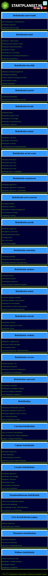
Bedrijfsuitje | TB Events (9, 479)
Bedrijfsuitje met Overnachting (10, 303)
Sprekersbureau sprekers (9, 278)
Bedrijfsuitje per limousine (9, 366)
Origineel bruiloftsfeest (8, 83)
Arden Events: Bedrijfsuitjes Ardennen (13, 501)
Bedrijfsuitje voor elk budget (10, 118)
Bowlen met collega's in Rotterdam (12, 391)
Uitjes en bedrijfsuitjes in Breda (11, 419)
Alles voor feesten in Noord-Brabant (12, 432)
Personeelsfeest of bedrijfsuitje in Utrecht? (14, 99)
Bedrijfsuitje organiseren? (9, 184)
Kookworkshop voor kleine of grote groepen (14, 306)
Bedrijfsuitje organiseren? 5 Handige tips (13, 187)
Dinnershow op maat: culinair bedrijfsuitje (14, 460)
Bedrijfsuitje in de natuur (9, 137)
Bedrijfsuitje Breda (7, 112)
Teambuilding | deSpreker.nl (10, 281)
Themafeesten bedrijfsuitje (9, 542)
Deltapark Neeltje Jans (8, 523)
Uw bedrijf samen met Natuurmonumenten (14, 146)
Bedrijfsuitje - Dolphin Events (10, 341)
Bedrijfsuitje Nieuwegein (9, 159)
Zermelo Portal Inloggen (9, 243)
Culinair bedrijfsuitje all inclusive (11, 457)
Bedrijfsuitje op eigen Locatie (10, 115)
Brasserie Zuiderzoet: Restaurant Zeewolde (14, 77)
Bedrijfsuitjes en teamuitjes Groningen (13, 388)
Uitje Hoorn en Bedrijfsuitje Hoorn (12, 545)
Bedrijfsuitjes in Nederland (9, 567)
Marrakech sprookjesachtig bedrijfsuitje (13, 309)
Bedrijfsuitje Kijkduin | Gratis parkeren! (13, 300)
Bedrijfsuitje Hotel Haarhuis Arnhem (12, 44)
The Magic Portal (7, 237)
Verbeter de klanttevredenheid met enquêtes (14, 284)
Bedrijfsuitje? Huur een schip (10, 28)
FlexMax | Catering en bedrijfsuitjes (12, 438)
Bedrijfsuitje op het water (9, 162)
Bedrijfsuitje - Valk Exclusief (10, 41)
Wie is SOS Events (7, 240)
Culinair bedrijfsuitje (8, 454)
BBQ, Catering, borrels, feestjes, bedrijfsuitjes (15, 435)
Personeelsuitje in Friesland (10, 212)
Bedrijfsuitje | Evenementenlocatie (11, 121)
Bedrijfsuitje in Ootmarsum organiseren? (13, 209)
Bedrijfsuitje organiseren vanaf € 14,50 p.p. (14, 413)
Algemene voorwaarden (34, 574)
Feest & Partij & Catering (9, 80)
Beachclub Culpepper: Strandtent (11, 297)
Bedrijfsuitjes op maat (8, 482)
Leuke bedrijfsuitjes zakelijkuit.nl (11, 394)
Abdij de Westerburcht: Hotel (10, 558)
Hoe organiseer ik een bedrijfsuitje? (12, 372)
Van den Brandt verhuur (8, 347)
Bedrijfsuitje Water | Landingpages (12, 171)
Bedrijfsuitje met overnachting (10, 52)
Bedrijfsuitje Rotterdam (8, 256)
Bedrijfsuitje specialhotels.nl (10, 58)
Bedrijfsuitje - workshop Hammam (12, 561)
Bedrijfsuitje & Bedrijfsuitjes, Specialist (13, 407)
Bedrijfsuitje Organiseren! (9, 451)
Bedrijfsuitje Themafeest (9, 539)
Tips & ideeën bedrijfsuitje (9, 416)
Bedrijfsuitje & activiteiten (9, 385)
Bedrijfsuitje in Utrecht (8, 322)
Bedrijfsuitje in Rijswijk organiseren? (12, 72)
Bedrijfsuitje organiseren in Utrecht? (12, 325)
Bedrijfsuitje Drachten (8, 204)
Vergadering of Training (8, 215)
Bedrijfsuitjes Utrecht (8, 328)
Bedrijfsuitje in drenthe (8, 50)
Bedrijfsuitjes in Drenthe (9, 143)
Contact (44, 574)
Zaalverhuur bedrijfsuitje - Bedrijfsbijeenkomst (15, 350)
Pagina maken (23, 574)
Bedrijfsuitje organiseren (9, 25)
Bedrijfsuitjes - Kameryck (9, 124)
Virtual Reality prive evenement (11, 526)
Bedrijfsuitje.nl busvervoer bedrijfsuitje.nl (14, 369)
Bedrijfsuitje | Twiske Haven (10, 140)
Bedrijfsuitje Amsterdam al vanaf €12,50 (13, 410)
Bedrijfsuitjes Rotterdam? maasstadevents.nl (14, 262)
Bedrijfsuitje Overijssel (8, 564)
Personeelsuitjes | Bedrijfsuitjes (11, 485)
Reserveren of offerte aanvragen (11, 344)
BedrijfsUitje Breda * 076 (9, 363)
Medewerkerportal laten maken (11, 234)
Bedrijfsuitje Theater (8, 275)
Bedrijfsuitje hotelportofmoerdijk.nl (12, 47)
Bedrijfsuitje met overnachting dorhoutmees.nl (15, 55)
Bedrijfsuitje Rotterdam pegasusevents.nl (13, 259)
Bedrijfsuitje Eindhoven (8, 206)
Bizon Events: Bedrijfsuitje (9, 504)
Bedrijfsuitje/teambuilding (9, 75)
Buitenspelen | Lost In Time (10, 231)
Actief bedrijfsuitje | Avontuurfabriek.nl (13, 22)
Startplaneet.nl (13, 574)
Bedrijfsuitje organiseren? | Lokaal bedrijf (14, 190)
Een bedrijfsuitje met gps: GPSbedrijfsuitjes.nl (15, 507)
